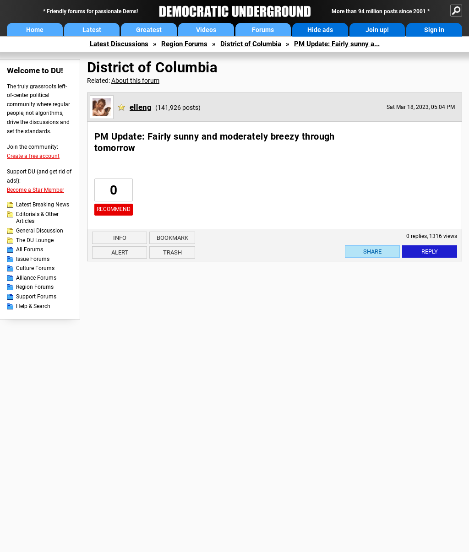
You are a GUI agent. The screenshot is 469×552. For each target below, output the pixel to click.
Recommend (114, 209)
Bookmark (172, 237)
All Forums (29, 249)
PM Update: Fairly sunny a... (337, 44)
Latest (91, 29)
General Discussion (39, 230)
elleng (141, 107)
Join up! (377, 29)
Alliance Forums (36, 278)
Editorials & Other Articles (37, 218)
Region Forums (184, 44)
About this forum (135, 80)
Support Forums (36, 296)
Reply (429, 251)
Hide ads (320, 29)
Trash (172, 252)
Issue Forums (32, 259)
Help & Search (33, 306)
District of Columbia (250, 44)
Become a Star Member (35, 190)
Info (119, 237)
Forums (263, 29)
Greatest (149, 29)
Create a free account (33, 156)
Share (372, 251)
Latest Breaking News (42, 204)
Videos (206, 29)
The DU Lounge (35, 240)
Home (35, 29)
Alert (119, 252)
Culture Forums (35, 268)
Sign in (434, 29)
